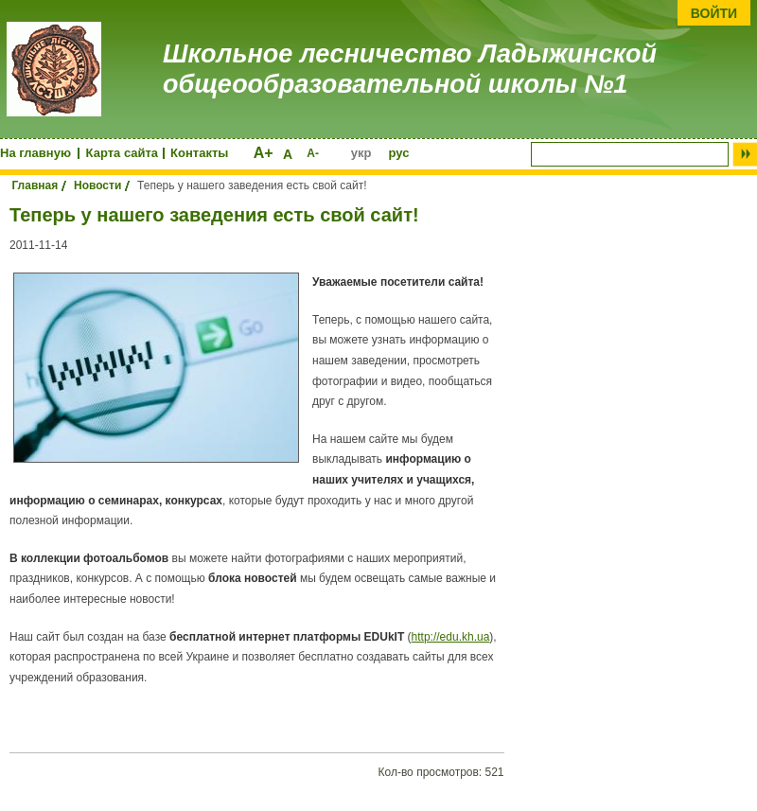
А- (313, 153)
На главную (35, 153)
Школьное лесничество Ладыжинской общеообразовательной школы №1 (410, 69)
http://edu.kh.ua (451, 637)
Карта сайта (122, 153)
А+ (263, 153)
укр (361, 153)
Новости (97, 185)
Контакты (199, 153)
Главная (34, 185)
